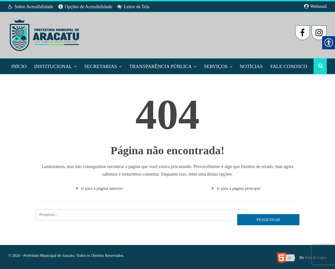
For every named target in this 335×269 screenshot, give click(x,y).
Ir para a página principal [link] (236, 187)
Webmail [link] (315, 6)
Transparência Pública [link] (160, 66)
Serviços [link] (215, 66)
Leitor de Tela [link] (133, 6)
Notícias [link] (251, 66)
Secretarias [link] (100, 66)
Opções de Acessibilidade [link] (85, 6)
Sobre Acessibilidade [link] (30, 6)
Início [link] (19, 66)
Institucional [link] (53, 66)
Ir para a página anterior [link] (99, 187)
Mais (276, 66)
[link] (45, 33)
